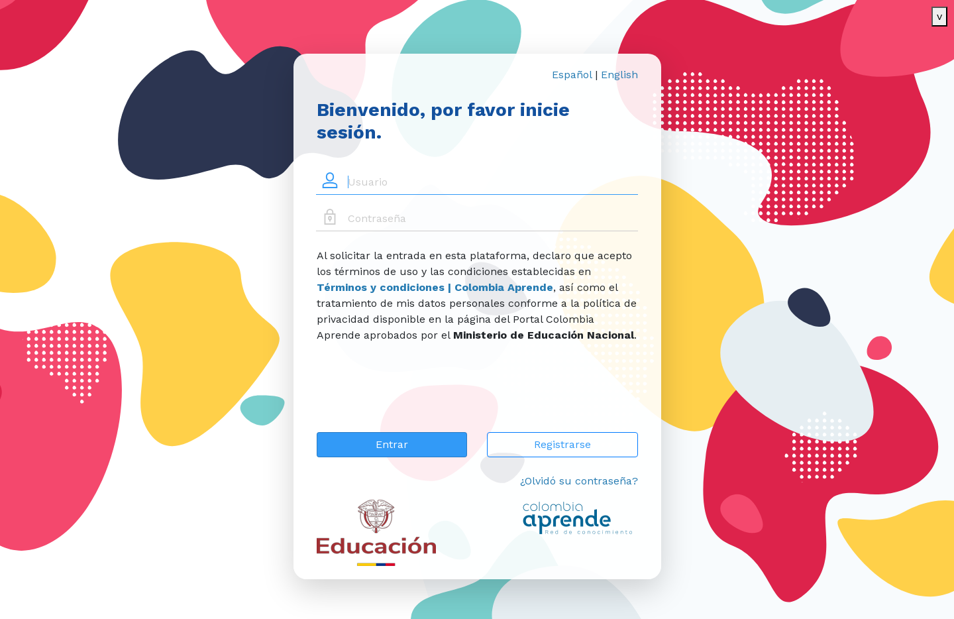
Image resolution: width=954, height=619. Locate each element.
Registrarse (562, 444)
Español (572, 74)
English (619, 74)
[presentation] (417, 396)
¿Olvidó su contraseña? (579, 481)
